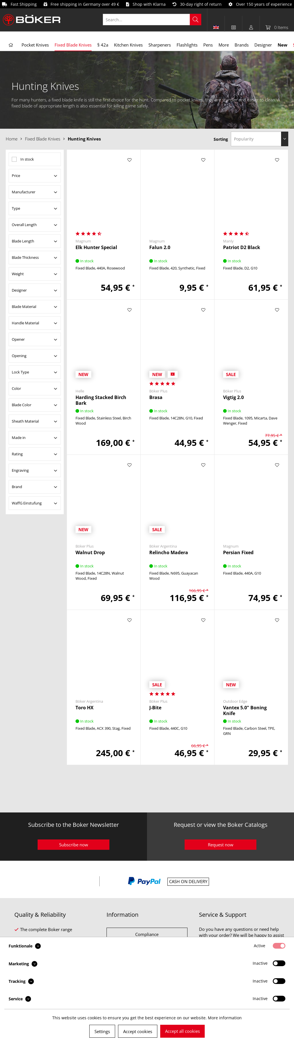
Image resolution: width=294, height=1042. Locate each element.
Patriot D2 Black (241, 247)
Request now (220, 845)
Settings (102, 1031)
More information (225, 1017)
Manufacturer (23, 191)
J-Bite (155, 708)
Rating (17, 454)
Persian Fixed (238, 553)
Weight (18, 273)
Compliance (146, 934)
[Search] (195, 19)
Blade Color (21, 404)
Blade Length (23, 241)
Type (16, 208)
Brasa (156, 397)
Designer (19, 290)
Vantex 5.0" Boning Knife (245, 710)
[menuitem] (155, 19)
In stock (27, 159)
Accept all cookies (182, 1031)
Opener (18, 339)
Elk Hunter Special (96, 247)
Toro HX (85, 708)
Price (16, 175)
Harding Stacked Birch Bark (101, 400)
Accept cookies (137, 1031)
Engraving (20, 470)
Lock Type (20, 372)
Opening (19, 355)
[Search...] (152, 19)
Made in (19, 437)
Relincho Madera (168, 553)
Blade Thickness (25, 257)
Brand (17, 486)
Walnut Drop (90, 553)
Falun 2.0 (159, 247)
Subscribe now (73, 845)
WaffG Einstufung (27, 503)
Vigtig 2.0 (233, 397)
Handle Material (25, 322)
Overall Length (24, 224)
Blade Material (24, 306)
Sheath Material (25, 421)
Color (16, 388)
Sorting (221, 139)
